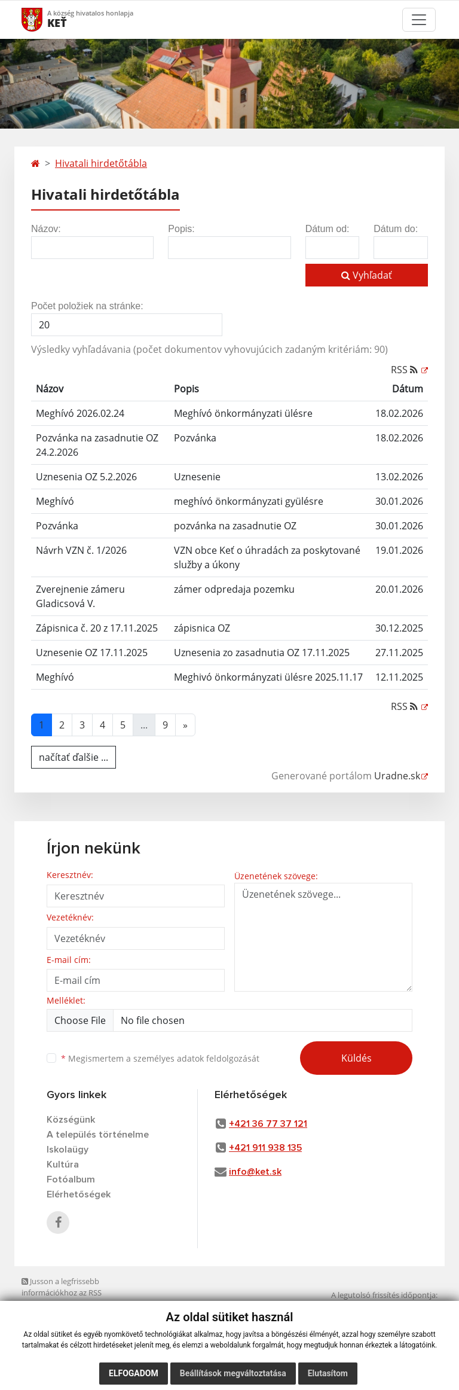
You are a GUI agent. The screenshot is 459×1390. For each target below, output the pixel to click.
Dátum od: (327, 229)
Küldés (356, 1058)
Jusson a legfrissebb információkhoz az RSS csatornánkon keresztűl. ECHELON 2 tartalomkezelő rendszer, (86, 1298)
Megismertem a (160, 1058)
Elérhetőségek (79, 1194)
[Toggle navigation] (419, 20)
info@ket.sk (255, 1171)
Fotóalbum (71, 1179)
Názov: (46, 229)
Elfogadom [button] (133, 1373)
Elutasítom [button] (328, 1373)
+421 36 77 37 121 (268, 1124)
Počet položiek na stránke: (87, 306)
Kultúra (63, 1164)
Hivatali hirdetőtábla (101, 163)
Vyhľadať (366, 275)
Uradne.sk (397, 775)
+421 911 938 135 (265, 1148)
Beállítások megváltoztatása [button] (233, 1373)
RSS (405, 369)
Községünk (71, 1119)
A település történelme (98, 1134)
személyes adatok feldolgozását (196, 1058)
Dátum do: (396, 229)
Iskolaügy (67, 1149)
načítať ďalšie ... (73, 757)
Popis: (181, 229)
